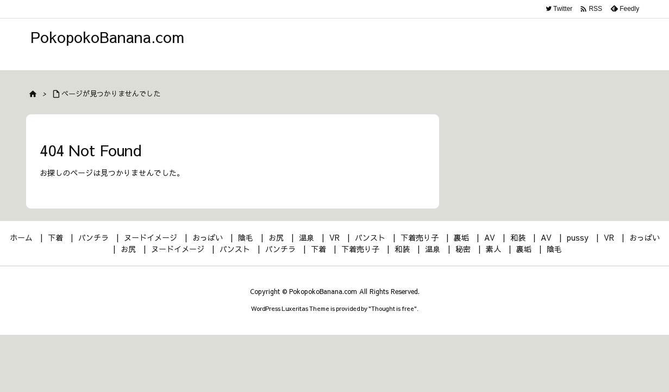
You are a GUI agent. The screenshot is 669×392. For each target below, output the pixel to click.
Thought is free (392, 308)
